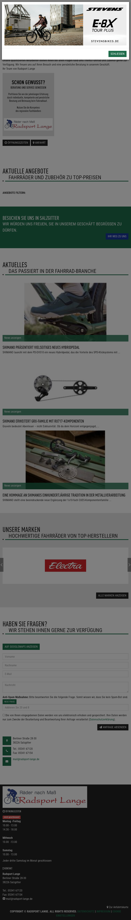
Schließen (117, 53)
